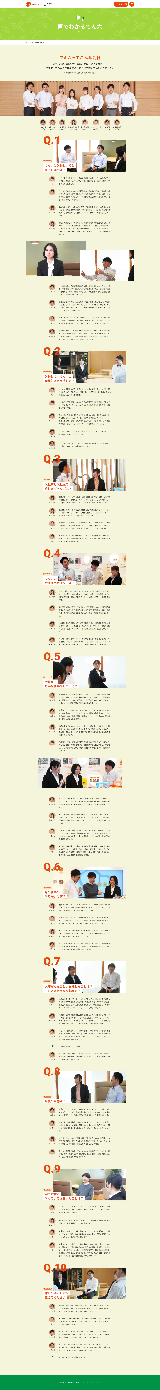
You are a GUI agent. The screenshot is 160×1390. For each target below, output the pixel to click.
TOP (27, 42)
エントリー (119, 4)
